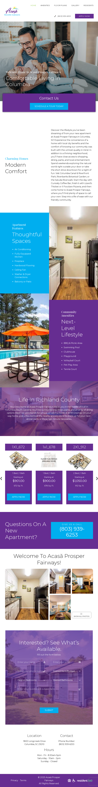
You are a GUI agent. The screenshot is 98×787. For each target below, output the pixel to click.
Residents (89, 5)
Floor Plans (60, 5)
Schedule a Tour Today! (49, 106)
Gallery (75, 5)
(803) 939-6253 (62, 16)
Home (33, 5)
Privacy (14, 780)
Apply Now (84, 16)
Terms (23, 780)
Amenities (45, 5)
